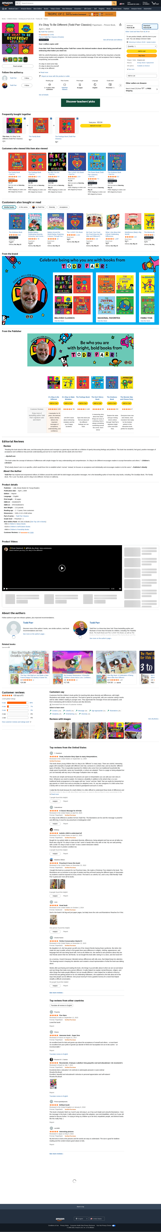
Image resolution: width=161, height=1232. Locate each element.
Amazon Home (136, 9)
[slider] (58, 588)
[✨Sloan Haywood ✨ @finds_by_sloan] (24, 548)
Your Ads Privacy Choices (103, 1225)
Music (109, 9)
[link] (40, 125)
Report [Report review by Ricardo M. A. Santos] (52, 1093)
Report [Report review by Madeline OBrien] (65, 896)
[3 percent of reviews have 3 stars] (17, 710)
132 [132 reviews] (96, 239)
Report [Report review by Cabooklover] (65, 824)
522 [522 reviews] (19, 235)
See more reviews (56, 993)
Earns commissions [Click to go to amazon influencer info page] (46, 548)
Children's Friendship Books (19, 529)
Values (46, 19)
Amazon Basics (26, 9)
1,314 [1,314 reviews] (78, 235)
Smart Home (117, 9)
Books (46, 9)
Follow (27, 78)
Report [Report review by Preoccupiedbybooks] (52, 1122)
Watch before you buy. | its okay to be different (26, 550)
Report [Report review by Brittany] (65, 854)
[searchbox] (66, 3)
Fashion (126, 9)
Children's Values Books (17, 524)
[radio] (133, 26)
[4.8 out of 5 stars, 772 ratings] (93, 179)
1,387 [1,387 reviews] (117, 239)
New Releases (67, 9)
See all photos (153, 719)
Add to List (131, 76)
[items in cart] (155, 3)
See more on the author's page (33, 634)
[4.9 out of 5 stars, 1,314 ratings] (74, 176)
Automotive (147, 9)
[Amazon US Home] (60, 1219)
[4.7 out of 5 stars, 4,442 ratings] (34, 176)
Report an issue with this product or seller (54, 76)
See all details (43, 95)
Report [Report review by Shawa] (52, 1050)
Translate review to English (59, 1054)
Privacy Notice (64, 1225)
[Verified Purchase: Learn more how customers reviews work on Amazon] (55, 761)
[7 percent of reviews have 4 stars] (17, 706)
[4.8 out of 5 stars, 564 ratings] (53, 176)
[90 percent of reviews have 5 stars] (17, 703)
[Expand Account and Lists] (140, 4)
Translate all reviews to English (61, 1005)
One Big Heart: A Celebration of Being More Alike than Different (120, 677)
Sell (95, 9)
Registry (101, 9)
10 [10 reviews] (58, 239)
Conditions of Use (53, 1225)
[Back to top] (80, 1209)
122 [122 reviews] (135, 237)
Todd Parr (44, 32)
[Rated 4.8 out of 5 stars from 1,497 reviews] (121, 680)
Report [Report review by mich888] (52, 1144)
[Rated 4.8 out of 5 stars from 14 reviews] (34, 680)
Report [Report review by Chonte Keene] (65, 986)
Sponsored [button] (6, 647)
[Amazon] (7, 3)
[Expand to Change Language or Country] (86, 1219)
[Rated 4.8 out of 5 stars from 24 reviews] (78, 680)
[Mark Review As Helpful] (55, 801)
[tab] (55, 711)
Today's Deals (55, 9)
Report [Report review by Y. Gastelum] (65, 801)
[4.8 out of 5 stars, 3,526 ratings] (14, 176)
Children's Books (12, 19)
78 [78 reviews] (38, 239)
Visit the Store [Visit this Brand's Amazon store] (59, 321)
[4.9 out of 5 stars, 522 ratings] (113, 176)
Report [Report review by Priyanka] (52, 1026)
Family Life (39, 19)
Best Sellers (38, 9)
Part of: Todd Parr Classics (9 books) (51, 37)
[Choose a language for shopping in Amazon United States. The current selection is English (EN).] (121, 3)
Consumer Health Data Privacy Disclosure (82, 1225)
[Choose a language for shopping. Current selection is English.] (80, 1219)
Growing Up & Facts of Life (26, 19)
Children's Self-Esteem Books (20, 526)
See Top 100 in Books (38, 522)
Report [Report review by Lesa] (65, 931)
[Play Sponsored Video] (29, 662)
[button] (4, 9)
